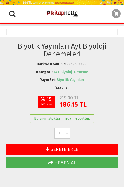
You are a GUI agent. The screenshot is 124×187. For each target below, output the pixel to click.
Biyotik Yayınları (70, 80)
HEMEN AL (62, 162)
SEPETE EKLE (62, 149)
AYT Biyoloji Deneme (71, 72)
